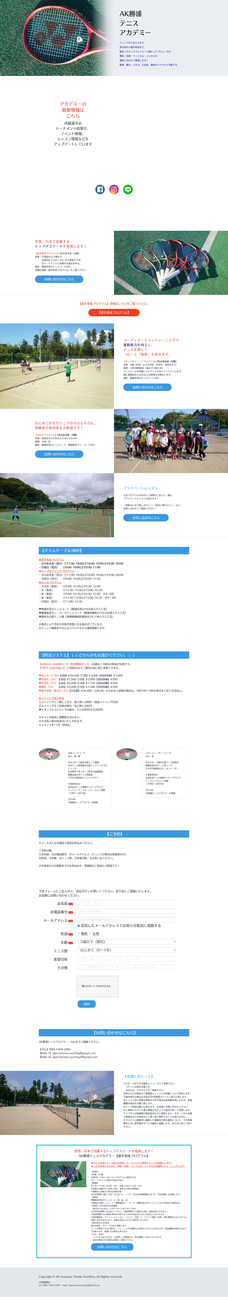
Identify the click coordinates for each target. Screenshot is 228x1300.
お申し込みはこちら (149, 518)
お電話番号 (59, 913)
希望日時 (61, 960)
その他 (62, 969)
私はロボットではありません (94, 987)
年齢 (64, 943)
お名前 (62, 904)
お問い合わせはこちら (62, 279)
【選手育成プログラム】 (114, 313)
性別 (64, 935)
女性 (94, 935)
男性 (83, 935)
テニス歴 (61, 952)
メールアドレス (55, 921)
